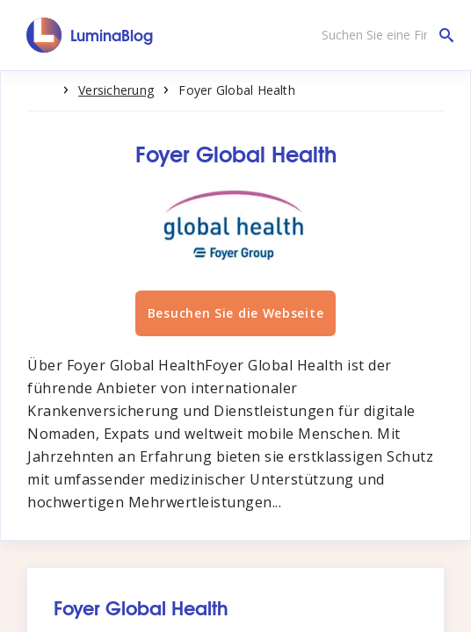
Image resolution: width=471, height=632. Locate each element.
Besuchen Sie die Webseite (236, 313)
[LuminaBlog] (90, 35)
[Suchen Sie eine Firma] (383, 35)
